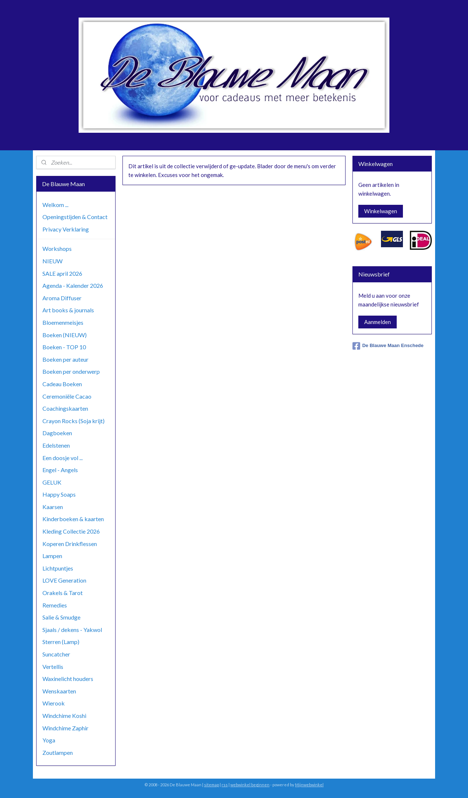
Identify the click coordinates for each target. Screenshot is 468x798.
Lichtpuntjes (57, 568)
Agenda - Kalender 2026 (72, 285)
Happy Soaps (59, 494)
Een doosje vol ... (62, 457)
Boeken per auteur (65, 359)
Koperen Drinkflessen (69, 543)
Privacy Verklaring (65, 229)
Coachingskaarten (65, 408)
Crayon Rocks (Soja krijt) (73, 420)
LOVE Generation (64, 580)
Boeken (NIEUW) (64, 334)
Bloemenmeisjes (62, 322)
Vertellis (52, 666)
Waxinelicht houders (67, 678)
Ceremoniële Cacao (66, 396)
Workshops (57, 248)
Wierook (53, 703)
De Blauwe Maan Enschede (388, 346)
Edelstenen (56, 445)
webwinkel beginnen (249, 784)
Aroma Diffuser (62, 297)
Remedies (54, 605)
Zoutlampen (57, 752)
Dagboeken (57, 432)
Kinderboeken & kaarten (73, 518)
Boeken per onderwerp (71, 371)
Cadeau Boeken (62, 383)
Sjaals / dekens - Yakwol (72, 629)
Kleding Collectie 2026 (71, 531)
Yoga (48, 740)
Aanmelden (377, 322)
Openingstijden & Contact (74, 216)
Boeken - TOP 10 (64, 346)
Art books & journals (68, 309)
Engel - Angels (60, 469)
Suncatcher (56, 654)
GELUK (51, 482)
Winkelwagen (380, 211)
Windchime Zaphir (65, 727)
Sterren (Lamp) (60, 641)
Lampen (52, 555)
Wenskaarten (59, 691)
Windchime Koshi (64, 715)
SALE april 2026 (62, 273)
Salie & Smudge (61, 617)
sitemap (211, 784)
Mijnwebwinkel (309, 784)
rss (225, 784)
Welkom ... (55, 204)
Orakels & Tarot (62, 592)
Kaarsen (52, 506)
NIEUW (52, 260)
